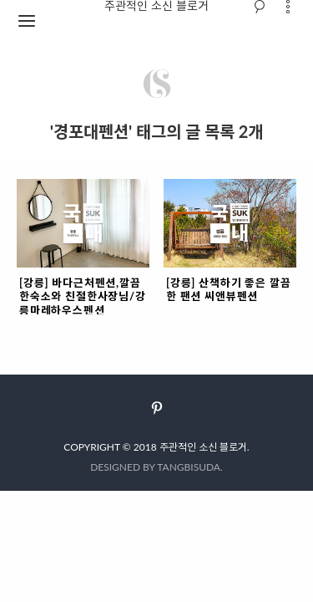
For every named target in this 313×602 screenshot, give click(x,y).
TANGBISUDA (188, 467)
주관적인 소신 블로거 (203, 447)
